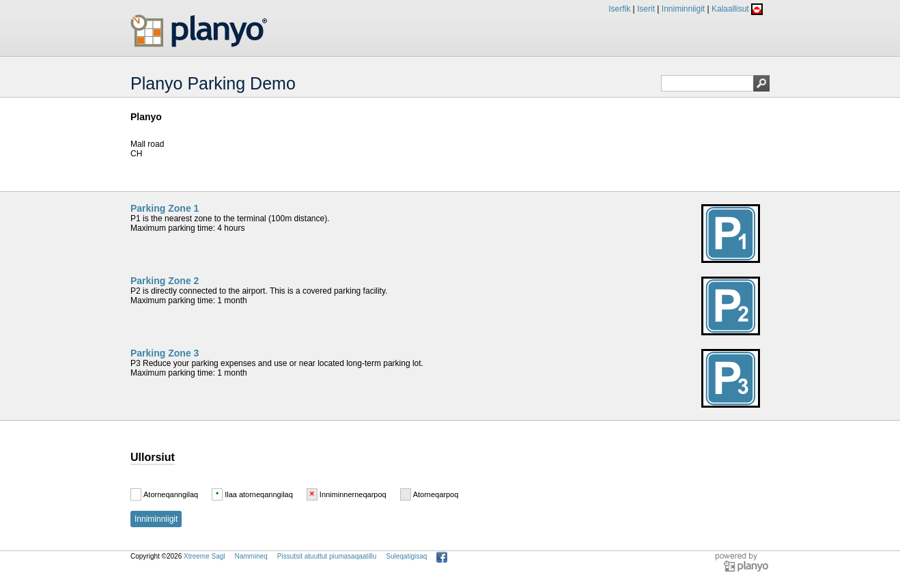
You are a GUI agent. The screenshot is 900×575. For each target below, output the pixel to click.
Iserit (646, 9)
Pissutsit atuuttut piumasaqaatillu (327, 556)
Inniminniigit (683, 9)
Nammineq (250, 556)
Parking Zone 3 (164, 353)
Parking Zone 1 (164, 208)
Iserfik (619, 9)
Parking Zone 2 (164, 280)
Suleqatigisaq (406, 556)
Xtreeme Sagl (204, 556)
